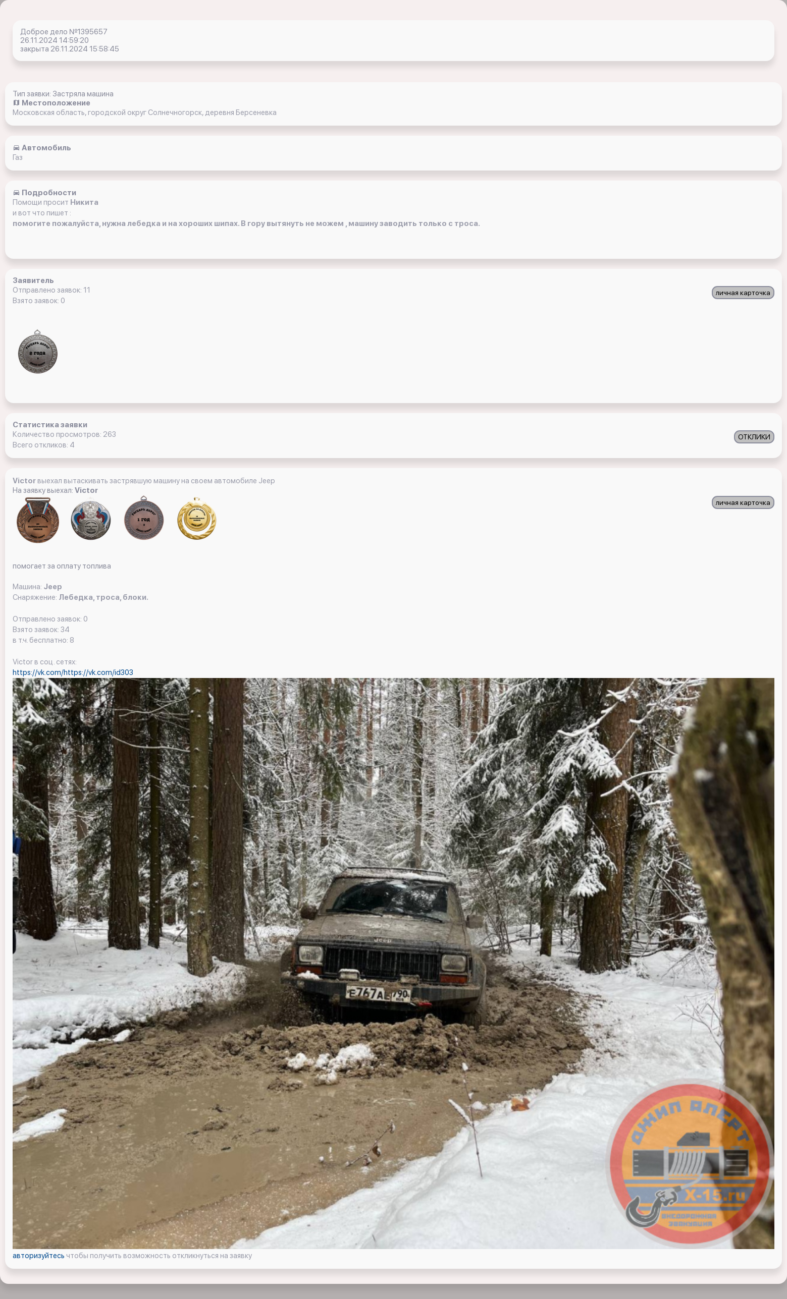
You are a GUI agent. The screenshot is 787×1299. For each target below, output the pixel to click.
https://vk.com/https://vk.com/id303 (73, 672)
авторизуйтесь (39, 1255)
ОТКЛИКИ (754, 437)
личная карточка (743, 293)
